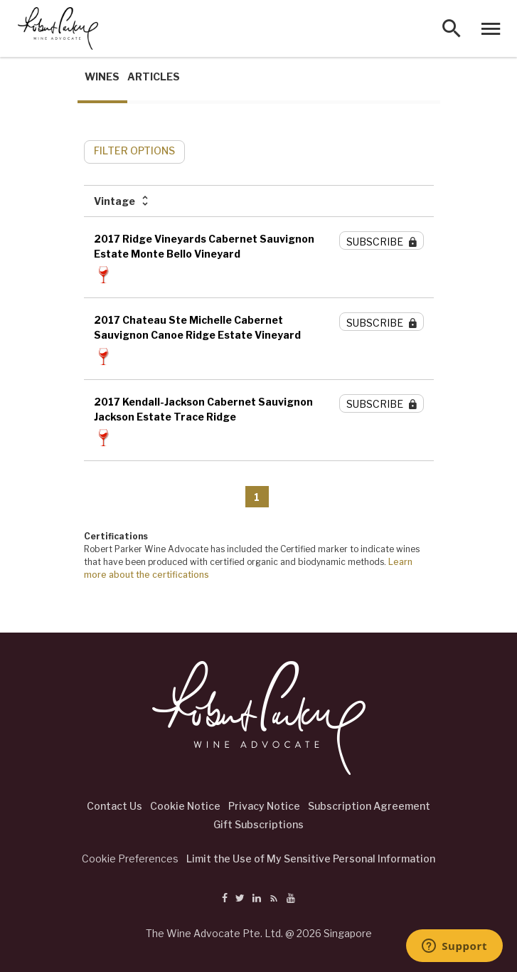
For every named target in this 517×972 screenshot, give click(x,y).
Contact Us (114, 806)
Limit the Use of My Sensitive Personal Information (310, 858)
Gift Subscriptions (258, 824)
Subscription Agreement (369, 806)
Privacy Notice (264, 806)
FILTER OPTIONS (134, 150)
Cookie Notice (185, 806)
